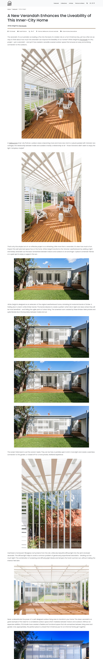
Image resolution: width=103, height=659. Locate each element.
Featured (56, 3)
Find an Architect (79, 3)
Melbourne (45, 31)
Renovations (73, 31)
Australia (55, 31)
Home (9, 9)
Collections (64, 3)
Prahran (40, 31)
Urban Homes (66, 31)
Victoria (51, 31)
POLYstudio (22, 26)
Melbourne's (13, 143)
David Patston (23, 31)
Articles (71, 3)
